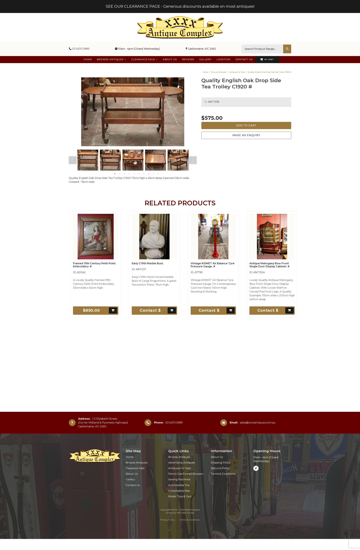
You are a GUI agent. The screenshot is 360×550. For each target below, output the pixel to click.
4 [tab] (129, 173)
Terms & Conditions (223, 473)
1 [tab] (115, 173)
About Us (132, 473)
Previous (73, 160)
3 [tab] (124, 173)
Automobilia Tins (179, 485)
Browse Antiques (218, 72)
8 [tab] (148, 173)
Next (193, 160)
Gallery (130, 479)
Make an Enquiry (246, 135)
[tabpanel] (88, 160)
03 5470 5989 (79, 48)
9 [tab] (153, 173)
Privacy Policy (167, 520)
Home (205, 72)
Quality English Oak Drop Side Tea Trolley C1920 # (269, 72)
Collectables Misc (179, 490)
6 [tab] (139, 173)
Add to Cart (246, 125)
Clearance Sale (135, 468)
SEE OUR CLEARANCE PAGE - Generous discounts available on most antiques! (180, 6)
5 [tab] (134, 173)
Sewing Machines (179, 479)
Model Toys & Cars (179, 496)
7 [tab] (143, 173)
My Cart (267, 59)
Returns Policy (220, 468)
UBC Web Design (185, 513)
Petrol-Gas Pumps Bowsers (185, 473)
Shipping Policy (221, 462)
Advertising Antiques (181, 462)
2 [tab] (119, 173)
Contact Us (133, 485)
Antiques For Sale (237, 72)
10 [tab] (158, 173)
